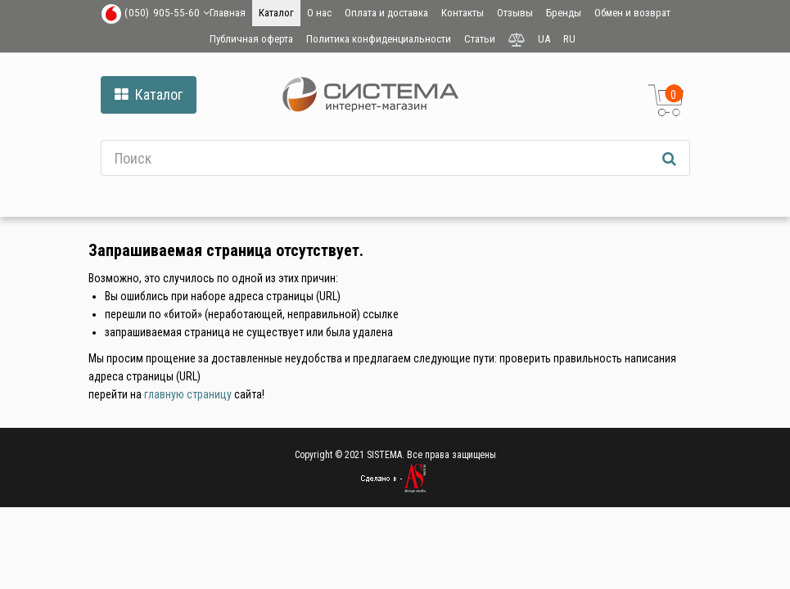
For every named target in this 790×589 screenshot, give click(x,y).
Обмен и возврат (632, 13)
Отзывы (515, 13)
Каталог (276, 13)
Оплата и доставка (386, 13)
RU (569, 39)
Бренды (563, 13)
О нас (319, 13)
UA (544, 39)
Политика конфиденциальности (378, 39)
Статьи (479, 39)
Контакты (462, 13)
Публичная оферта (251, 39)
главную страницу (188, 394)
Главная (228, 13)
